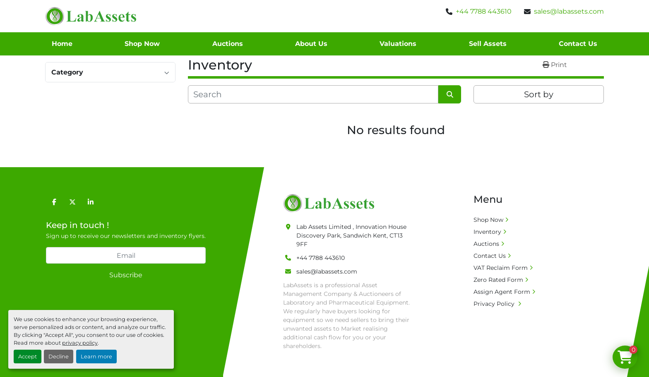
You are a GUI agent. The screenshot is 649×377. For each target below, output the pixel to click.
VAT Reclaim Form (501, 267)
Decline (58, 356)
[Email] (126, 255)
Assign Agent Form (502, 291)
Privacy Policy (495, 303)
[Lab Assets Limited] (331, 203)
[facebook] (54, 202)
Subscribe (125, 275)
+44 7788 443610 (484, 11)
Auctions (227, 44)
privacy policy (80, 343)
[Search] (313, 94)
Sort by (538, 94)
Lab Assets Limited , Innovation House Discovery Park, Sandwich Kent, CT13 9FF (351, 235)
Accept (27, 356)
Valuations (398, 44)
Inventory (487, 231)
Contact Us (578, 44)
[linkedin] (90, 202)
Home (62, 44)
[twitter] (72, 202)
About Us (311, 44)
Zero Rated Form (498, 279)
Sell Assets (488, 44)
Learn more (96, 356)
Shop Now (142, 44)
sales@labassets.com (569, 11)
